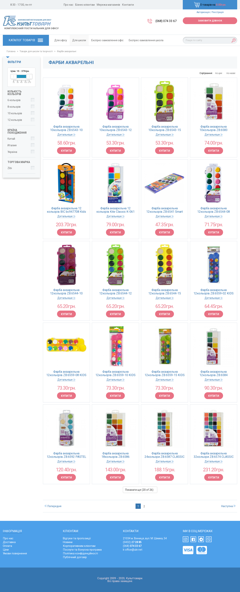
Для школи (79, 40)
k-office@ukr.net (132, 549)
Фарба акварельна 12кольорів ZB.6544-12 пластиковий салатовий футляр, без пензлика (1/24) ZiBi (115, 291)
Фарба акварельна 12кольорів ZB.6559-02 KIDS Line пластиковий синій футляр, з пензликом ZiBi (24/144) (214, 291)
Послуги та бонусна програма (82, 549)
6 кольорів (14, 100)
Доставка (9, 542)
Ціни (6, 549)
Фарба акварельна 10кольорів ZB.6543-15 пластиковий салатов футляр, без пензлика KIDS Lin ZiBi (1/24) (164, 128)
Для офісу (60, 40)
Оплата (7, 546)
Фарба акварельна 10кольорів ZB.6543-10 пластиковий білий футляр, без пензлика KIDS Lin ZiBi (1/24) (66, 128)
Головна (11, 51)
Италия (12, 145)
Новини (67, 542)
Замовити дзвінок (210, 20)
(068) (132, 545)
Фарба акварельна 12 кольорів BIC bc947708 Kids (66, 210)
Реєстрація (218, 12)
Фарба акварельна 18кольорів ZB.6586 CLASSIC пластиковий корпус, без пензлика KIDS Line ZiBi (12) (115, 455)
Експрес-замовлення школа (146, 40)
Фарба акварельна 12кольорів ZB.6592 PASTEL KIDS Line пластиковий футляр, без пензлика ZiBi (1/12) (66, 455)
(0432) (132, 542)
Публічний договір (75, 557)
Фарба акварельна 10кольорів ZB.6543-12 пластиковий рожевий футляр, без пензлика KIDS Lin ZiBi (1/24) (115, 128)
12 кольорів (15, 119)
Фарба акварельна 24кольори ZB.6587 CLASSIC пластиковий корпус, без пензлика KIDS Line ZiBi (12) (164, 455)
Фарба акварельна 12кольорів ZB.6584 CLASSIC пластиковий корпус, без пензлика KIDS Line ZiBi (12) (213, 373)
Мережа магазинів (108, 4)
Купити (66, 150)
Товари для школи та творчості (36, 51)
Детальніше (66, 134)
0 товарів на (210, 4)
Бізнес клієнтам (85, 4)
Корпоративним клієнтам (79, 546)
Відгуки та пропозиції (77, 538)
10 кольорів (15, 113)
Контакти (128, 4)
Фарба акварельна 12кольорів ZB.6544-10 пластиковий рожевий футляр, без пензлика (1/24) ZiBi (66, 291)
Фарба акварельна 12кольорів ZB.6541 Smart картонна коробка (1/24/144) (164, 210)
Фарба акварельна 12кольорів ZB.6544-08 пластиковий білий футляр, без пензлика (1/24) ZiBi (213, 210)
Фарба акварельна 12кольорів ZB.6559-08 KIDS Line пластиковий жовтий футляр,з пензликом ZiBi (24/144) (66, 373)
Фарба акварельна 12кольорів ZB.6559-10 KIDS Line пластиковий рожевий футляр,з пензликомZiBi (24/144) (115, 373)
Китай (11, 138)
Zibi (10, 168)
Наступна (228, 506)
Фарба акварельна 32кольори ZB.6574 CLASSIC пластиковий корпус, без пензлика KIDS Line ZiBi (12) (214, 455)
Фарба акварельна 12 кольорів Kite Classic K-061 (115, 210)
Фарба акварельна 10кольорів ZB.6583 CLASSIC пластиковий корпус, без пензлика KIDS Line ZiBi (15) (213, 128)
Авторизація (203, 12)
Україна (12, 151)
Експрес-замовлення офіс (107, 40)
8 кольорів (14, 106)
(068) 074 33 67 (166, 21)
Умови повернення (15, 553)
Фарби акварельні (66, 51)
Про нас (68, 4)
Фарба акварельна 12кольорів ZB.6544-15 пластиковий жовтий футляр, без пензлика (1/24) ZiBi (164, 291)
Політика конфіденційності (80, 553)
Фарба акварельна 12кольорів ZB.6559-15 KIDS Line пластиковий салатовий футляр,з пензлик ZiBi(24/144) (165, 373)
